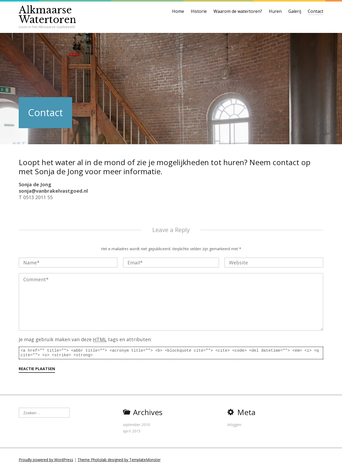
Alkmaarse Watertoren (47, 15)
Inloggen (234, 424)
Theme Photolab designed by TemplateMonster (119, 459)
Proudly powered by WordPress (46, 459)
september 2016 (136, 424)
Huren (275, 11)
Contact (315, 11)
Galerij (294, 11)
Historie (199, 11)
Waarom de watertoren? (237, 11)
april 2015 (132, 431)
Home (178, 11)
